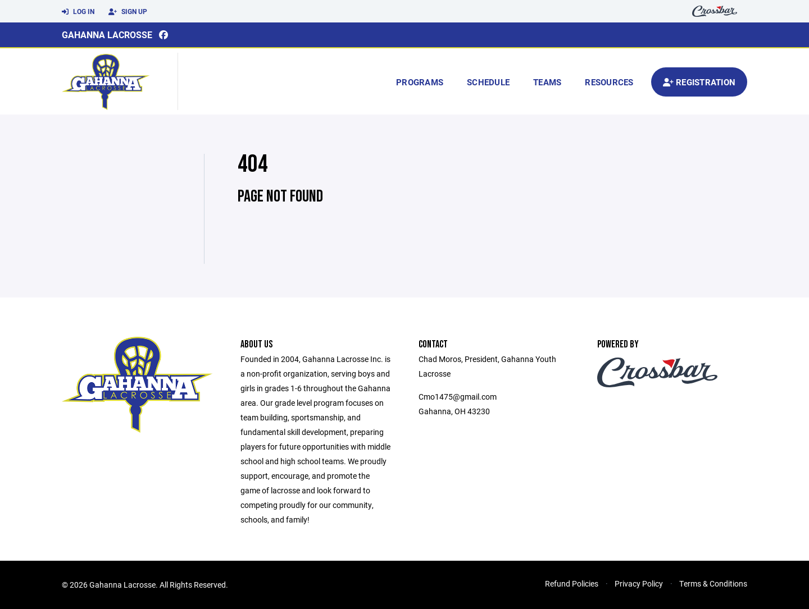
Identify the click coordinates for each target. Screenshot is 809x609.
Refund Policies (571, 583)
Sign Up (127, 12)
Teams (547, 82)
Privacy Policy (639, 583)
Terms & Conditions (713, 583)
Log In (78, 12)
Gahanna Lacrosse (107, 34)
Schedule (488, 82)
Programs (419, 82)
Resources (609, 82)
